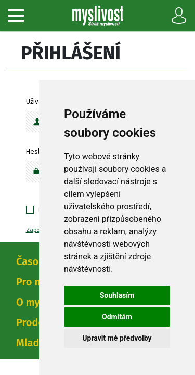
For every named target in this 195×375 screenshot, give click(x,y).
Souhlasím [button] (117, 295)
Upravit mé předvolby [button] (116, 338)
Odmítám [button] (117, 316)
